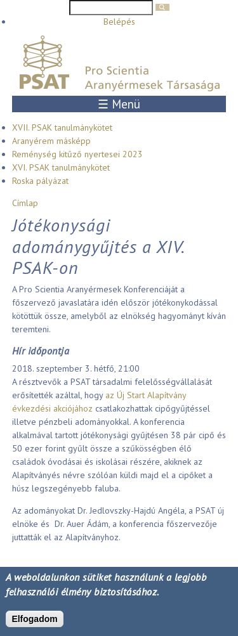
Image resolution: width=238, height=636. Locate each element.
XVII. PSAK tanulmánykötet (62, 127)
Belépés (119, 21)
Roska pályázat (40, 180)
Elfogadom (34, 619)
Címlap (25, 203)
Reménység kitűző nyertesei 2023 (77, 154)
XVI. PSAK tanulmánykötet (61, 167)
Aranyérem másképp (51, 140)
